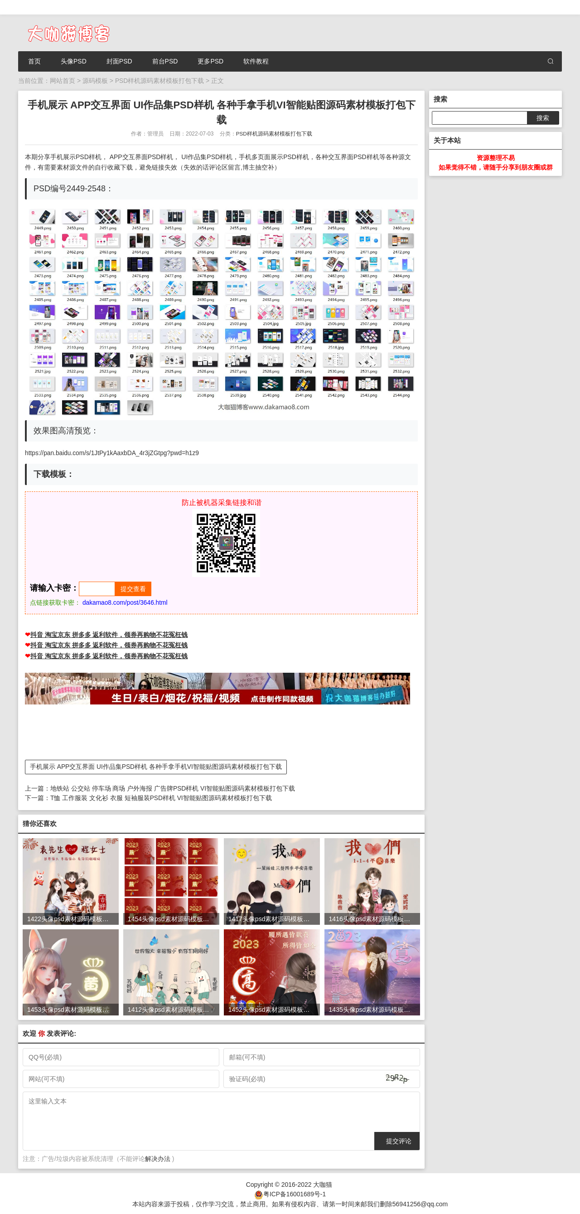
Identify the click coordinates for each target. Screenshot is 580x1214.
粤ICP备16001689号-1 (294, 1192)
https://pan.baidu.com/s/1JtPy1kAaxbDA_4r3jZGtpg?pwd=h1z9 (114, 452)
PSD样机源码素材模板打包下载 (159, 80)
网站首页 (62, 80)
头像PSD (74, 61)
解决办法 (157, 1157)
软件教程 (256, 61)
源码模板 (95, 80)
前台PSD (165, 61)
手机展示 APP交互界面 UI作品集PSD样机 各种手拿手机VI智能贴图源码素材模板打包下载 (156, 766)
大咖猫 (322, 1183)
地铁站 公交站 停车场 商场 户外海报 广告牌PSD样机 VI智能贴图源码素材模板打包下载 (172, 788)
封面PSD (119, 61)
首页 (34, 61)
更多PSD (210, 61)
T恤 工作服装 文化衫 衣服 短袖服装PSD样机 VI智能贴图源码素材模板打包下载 (161, 797)
